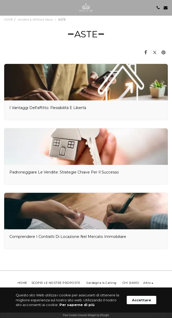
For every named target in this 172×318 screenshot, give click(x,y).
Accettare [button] (141, 300)
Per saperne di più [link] (77, 305)
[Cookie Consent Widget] (86, 302)
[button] (5, 8)
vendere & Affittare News (36, 19)
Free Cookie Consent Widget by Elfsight (86, 315)
